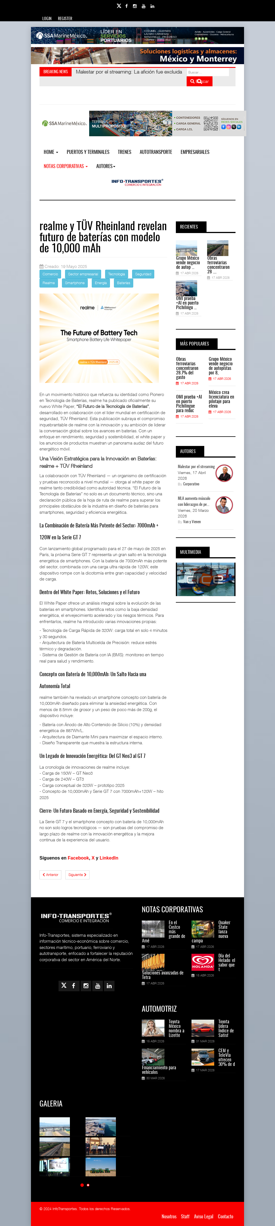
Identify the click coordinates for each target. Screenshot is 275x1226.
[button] (82, 1185)
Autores (105, 166)
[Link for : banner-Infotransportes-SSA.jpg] (137, 35)
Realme (49, 282)
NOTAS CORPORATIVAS (66, 166)
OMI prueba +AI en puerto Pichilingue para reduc (189, 404)
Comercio (50, 274)
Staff (185, 1216)
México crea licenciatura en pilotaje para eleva (221, 399)
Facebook (78, 858)
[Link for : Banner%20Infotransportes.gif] (137, 55)
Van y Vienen (192, 522)
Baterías (123, 282)
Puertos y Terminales (88, 152)
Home (51, 152)
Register (65, 19)
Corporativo (191, 484)
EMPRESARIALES (195, 152)
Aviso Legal (203, 1216)
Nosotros (169, 1216)
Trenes (124, 152)
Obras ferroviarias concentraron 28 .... (218, 265)
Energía (101, 282)
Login (46, 19)
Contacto (225, 1216)
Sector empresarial (83, 274)
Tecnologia (116, 274)
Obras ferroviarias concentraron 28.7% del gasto (187, 368)
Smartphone (75, 282)
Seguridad (143, 274)
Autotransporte (156, 152)
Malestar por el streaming (196, 467)
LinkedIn (109, 858)
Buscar (199, 81)
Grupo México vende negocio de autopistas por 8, (221, 366)
